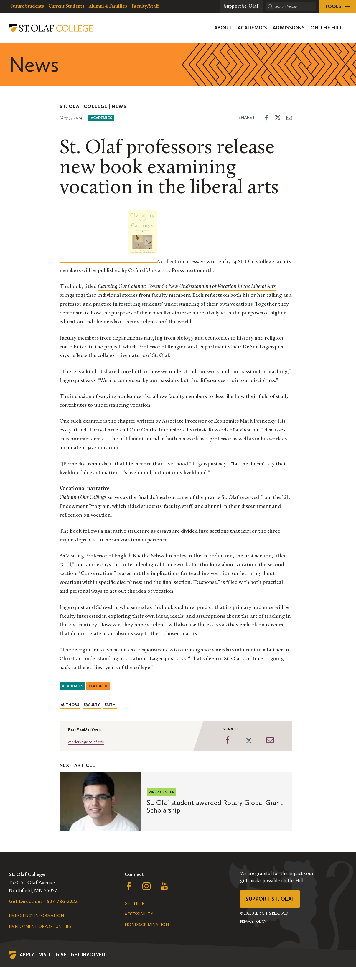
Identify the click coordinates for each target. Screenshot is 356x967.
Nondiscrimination (147, 924)
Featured (98, 686)
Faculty (92, 704)
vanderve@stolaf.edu (86, 741)
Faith (110, 704)
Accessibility (139, 914)
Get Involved (88, 954)
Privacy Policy (253, 922)
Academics (101, 118)
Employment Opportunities (40, 926)
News (119, 106)
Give (61, 954)
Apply (27, 954)
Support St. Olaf (269, 899)
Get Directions (26, 901)
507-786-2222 (62, 901)
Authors (70, 704)
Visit (45, 954)
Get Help (134, 903)
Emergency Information (36, 915)
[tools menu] (337, 6)
